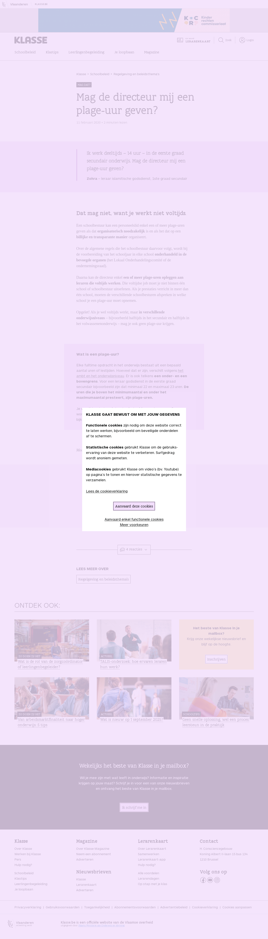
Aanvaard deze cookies (134, 506)
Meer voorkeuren (134, 525)
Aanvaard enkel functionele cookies (134, 519)
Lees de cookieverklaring (107, 491)
